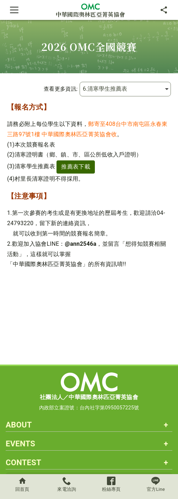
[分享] (163, 9)
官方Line (155, 484)
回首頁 (22, 484)
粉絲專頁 (111, 484)
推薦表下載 (75, 166)
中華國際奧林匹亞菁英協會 (90, 10)
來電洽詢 (67, 484)
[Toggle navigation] (14, 9)
